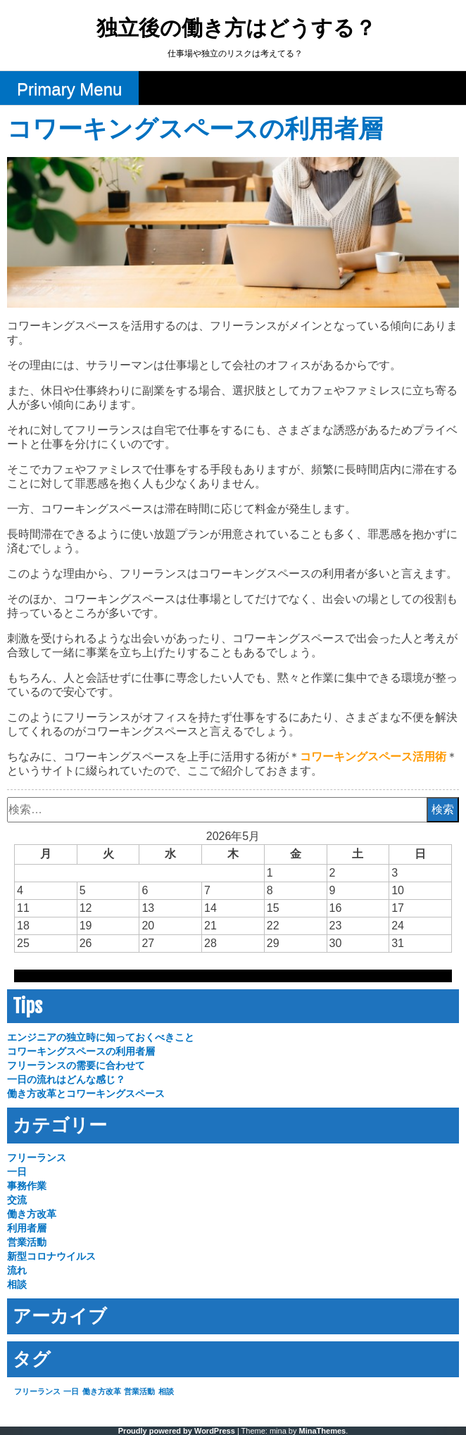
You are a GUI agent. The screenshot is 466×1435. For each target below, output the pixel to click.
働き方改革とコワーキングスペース (86, 1093)
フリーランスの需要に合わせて (76, 1065)
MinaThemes (322, 1431)
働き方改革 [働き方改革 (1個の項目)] (101, 1391)
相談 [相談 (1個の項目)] (166, 1391)
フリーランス (36, 1157)
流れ (17, 1270)
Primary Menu (69, 89)
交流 (17, 1199)
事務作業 (26, 1185)
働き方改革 (31, 1214)
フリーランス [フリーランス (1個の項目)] (37, 1391)
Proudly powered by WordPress (176, 1431)
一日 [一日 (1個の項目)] (71, 1391)
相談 (17, 1284)
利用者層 (26, 1228)
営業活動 (26, 1242)
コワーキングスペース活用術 (373, 757)
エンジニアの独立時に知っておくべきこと (100, 1037)
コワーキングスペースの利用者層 (81, 1051)
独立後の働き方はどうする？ (236, 29)
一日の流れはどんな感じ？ (66, 1079)
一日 (17, 1171)
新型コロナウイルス (51, 1256)
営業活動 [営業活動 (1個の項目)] (139, 1391)
